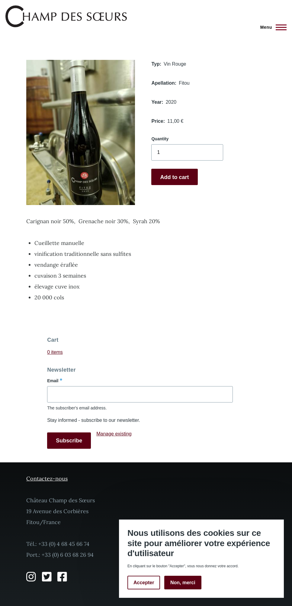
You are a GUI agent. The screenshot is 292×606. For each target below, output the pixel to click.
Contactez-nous (47, 478)
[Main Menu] (271, 27)
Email (52, 380)
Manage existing (114, 433)
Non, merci (182, 582)
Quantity (159, 138)
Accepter (143, 582)
